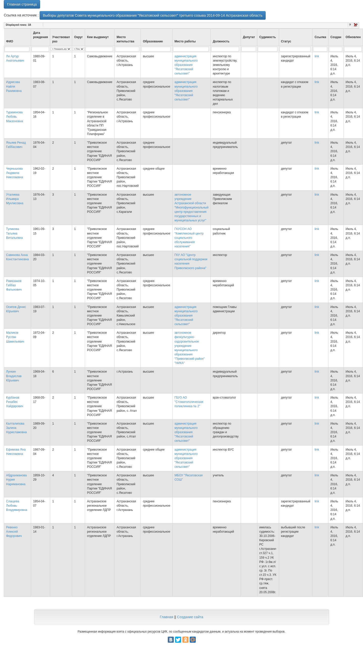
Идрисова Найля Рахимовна (14, 86)
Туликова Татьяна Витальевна (14, 233)
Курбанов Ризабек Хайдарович (14, 402)
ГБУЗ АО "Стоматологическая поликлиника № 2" (189, 402)
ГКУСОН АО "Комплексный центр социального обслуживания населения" (189, 237)
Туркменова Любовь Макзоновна (14, 117)
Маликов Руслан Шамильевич (15, 337)
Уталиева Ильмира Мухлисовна (14, 199)
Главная (166, 617)
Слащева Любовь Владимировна (16, 506)
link (317, 56)
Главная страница (22, 4)
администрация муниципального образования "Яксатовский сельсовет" (186, 65)
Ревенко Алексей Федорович (14, 532)
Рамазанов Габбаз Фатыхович (14, 285)
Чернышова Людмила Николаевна (14, 173)
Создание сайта (190, 617)
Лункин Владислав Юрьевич (13, 376)
